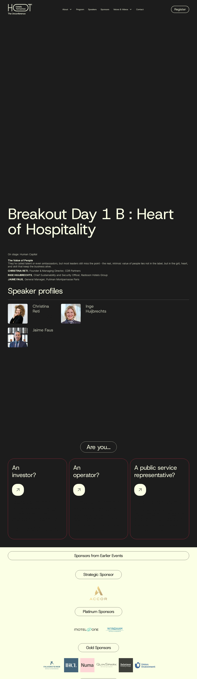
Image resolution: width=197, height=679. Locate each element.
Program (80, 9)
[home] (21, 9)
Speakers (92, 9)
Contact (140, 9)
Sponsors (105, 9)
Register (180, 9)
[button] (67, 9)
